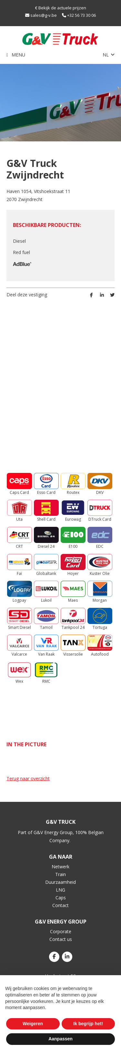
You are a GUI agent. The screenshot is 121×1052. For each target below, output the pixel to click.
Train (60, 874)
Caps (60, 897)
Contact (60, 905)
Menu (18, 55)
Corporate (60, 931)
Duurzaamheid (60, 882)
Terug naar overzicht (28, 778)
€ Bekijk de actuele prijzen (60, 8)
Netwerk (60, 866)
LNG (60, 890)
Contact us (60, 939)
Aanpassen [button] (60, 1038)
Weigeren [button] (33, 1023)
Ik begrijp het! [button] (88, 1023)
